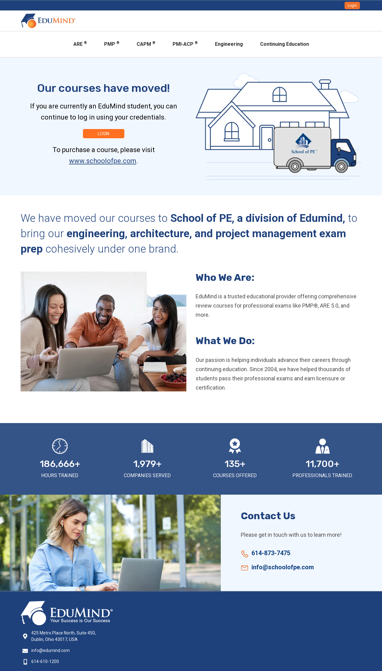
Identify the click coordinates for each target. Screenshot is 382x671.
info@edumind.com (50, 650)
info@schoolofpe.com (282, 567)
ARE (80, 44)
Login (352, 5)
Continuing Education (284, 44)
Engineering (229, 44)
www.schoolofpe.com (102, 161)
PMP (111, 44)
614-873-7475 (270, 553)
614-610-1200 (45, 661)
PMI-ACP (185, 44)
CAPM (146, 44)
